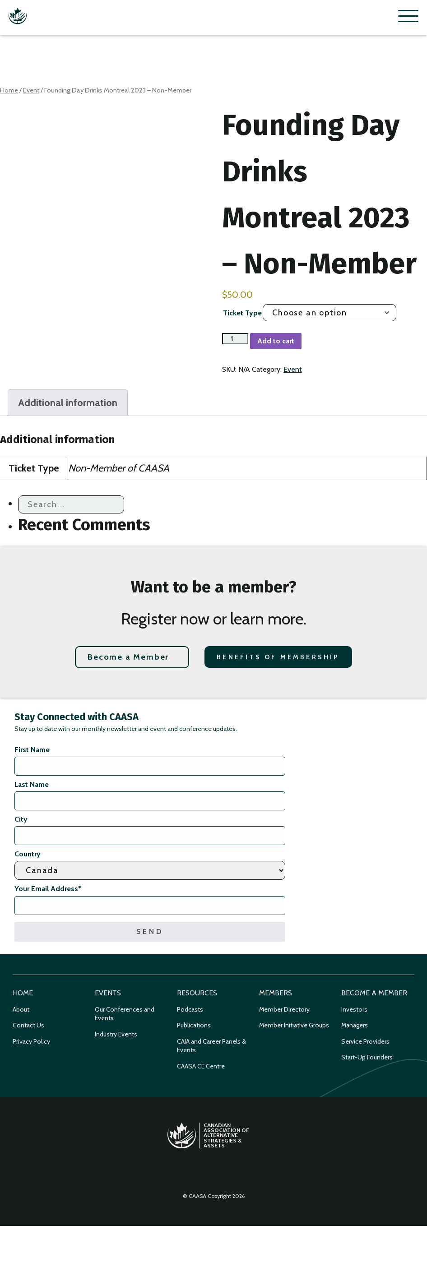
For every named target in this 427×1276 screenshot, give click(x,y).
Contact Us (28, 1025)
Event (31, 90)
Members (275, 993)
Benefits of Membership (278, 657)
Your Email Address (47, 888)
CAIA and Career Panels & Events (211, 1045)
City (21, 819)
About (21, 1009)
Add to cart (275, 341)
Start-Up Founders (367, 1057)
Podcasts (190, 1009)
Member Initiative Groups (294, 1025)
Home (9, 90)
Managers (354, 1025)
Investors (354, 1009)
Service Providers (365, 1041)
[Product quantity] (235, 338)
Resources (197, 993)
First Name (32, 749)
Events (108, 993)
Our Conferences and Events (124, 1013)
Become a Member (128, 657)
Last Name (31, 784)
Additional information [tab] (67, 403)
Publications (194, 1025)
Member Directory (284, 1009)
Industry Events (116, 1034)
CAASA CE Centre (201, 1066)
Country (27, 854)
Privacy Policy (31, 1041)
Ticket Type (242, 313)
